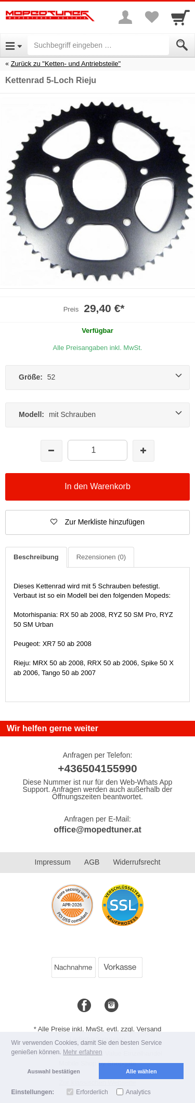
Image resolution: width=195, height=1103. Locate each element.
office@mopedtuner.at (97, 829)
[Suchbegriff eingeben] (98, 45)
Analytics (138, 1092)
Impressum (53, 862)
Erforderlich (92, 1092)
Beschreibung (36, 557)
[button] (97, 522)
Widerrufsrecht (136, 862)
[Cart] (180, 17)
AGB (92, 862)
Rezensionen (101, 557)
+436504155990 (97, 768)
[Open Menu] (14, 45)
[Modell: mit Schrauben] (97, 414)
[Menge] (97, 450)
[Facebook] (84, 1005)
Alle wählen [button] (141, 1071)
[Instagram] (111, 1005)
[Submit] (182, 45)
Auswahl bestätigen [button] (54, 1071)
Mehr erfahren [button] (82, 1052)
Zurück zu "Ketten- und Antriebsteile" (66, 64)
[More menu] (125, 17)
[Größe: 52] (97, 377)
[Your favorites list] (151, 17)
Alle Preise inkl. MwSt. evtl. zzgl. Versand (100, 1029)
